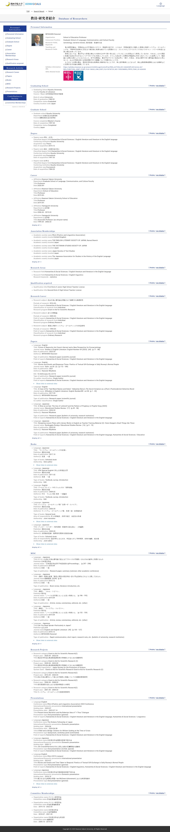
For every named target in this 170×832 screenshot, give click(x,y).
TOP (28, 11)
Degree (9, 46)
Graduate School (13, 42)
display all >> (37, 225)
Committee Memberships (16, 103)
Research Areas (13, 59)
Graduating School (14, 38)
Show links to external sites (45, 383)
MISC (9, 84)
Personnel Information (15, 34)
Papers (9, 76)
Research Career (13, 72)
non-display (160, 85)
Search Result (39, 11)
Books (9, 80)
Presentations (12, 91)
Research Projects (13, 88)
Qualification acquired (15, 63)
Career (9, 50)
